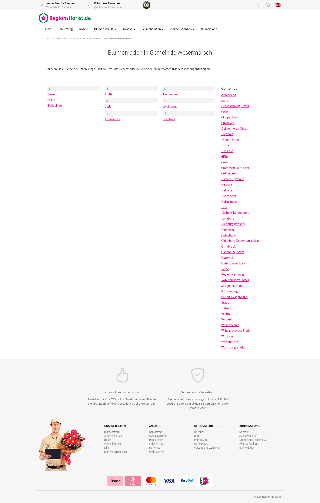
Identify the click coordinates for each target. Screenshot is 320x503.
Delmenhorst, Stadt (234, 128)
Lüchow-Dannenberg (235, 213)
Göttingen (228, 173)
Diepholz (227, 134)
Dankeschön (156, 440)
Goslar (225, 162)
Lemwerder (112, 119)
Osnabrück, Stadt (232, 252)
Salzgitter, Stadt (232, 286)
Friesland (227, 151)
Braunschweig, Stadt (235, 106)
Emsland (226, 145)
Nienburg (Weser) (233, 224)
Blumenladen (59, 38)
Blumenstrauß (105, 29)
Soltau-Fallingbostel (234, 297)
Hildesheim (228, 196)
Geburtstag (65, 29)
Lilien (107, 447)
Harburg (226, 185)
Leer (224, 207)
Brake (51, 100)
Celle (224, 112)
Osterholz (227, 258)
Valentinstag (156, 443)
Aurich (225, 100)
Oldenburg (228, 235)
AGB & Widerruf (248, 436)
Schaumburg (229, 291)
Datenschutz (201, 443)
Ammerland (228, 95)
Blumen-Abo (209, 29)
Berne (51, 94)
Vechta (226, 314)
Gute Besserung (158, 436)
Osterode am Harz (233, 263)
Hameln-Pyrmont (232, 179)
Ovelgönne (170, 107)
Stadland (169, 119)
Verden (226, 319)
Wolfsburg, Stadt (232, 347)
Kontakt (244, 432)
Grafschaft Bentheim (235, 168)
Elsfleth (110, 94)
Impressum (200, 440)
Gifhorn (226, 156)
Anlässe (128, 29)
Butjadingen (55, 105)
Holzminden (229, 202)
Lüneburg (227, 218)
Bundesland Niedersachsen (85, 38)
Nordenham (171, 94)
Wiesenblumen (112, 443)
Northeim (227, 230)
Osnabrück (228, 246)
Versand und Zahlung (206, 447)
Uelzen (226, 308)
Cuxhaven (227, 123)
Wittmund (227, 336)
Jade (108, 107)
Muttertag (154, 447)
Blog (197, 436)
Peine (225, 269)
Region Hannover (232, 274)
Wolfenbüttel (230, 342)
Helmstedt (228, 190)
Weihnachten (156, 451)
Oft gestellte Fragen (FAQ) (254, 440)
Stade (225, 302)
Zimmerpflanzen (182, 29)
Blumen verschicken (115, 451)
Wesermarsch (230, 325)
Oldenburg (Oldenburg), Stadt (241, 241)
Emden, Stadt (230, 140)
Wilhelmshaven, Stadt (235, 331)
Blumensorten (153, 29)
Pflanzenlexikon (248, 443)
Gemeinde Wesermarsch (117, 38)
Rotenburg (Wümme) (235, 280)
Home (45, 38)
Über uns (199, 432)
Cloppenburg (230, 117)
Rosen (83, 29)
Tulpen (46, 29)
